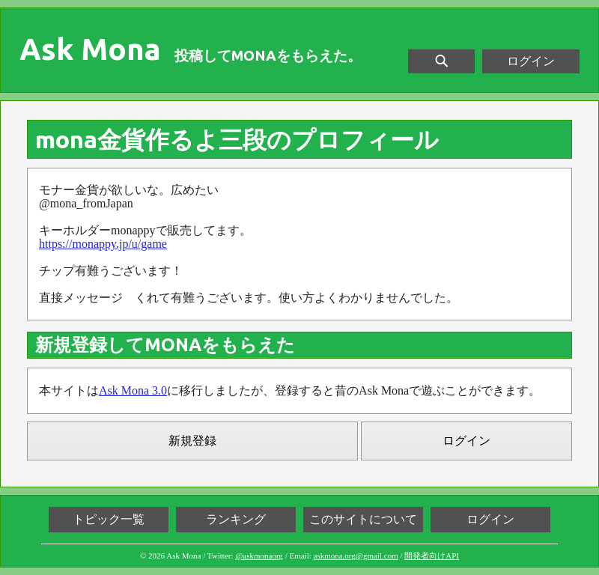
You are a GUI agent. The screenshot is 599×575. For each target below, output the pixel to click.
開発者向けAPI (431, 555)
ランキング (236, 519)
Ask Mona (90, 49)
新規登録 (192, 440)
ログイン (531, 61)
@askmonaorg (259, 555)
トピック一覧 (109, 519)
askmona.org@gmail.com (356, 555)
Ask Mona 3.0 (133, 390)
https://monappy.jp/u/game (103, 243)
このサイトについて (363, 519)
